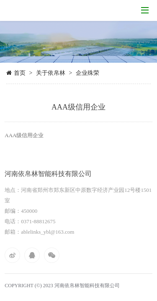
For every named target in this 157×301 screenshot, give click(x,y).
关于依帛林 (50, 73)
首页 (20, 73)
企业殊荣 (87, 73)
